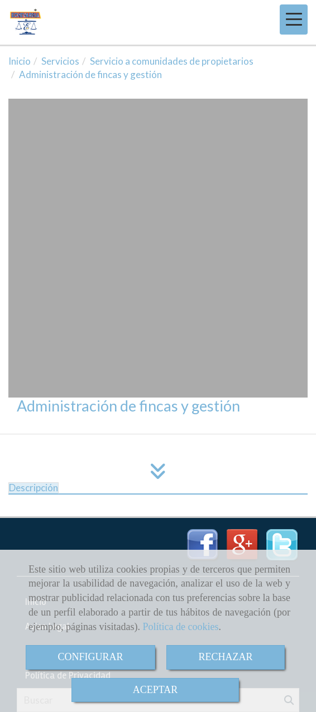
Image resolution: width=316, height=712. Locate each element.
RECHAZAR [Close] (226, 656)
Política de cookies (180, 626)
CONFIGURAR (90, 656)
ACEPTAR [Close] (155, 689)
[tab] (33, 488)
